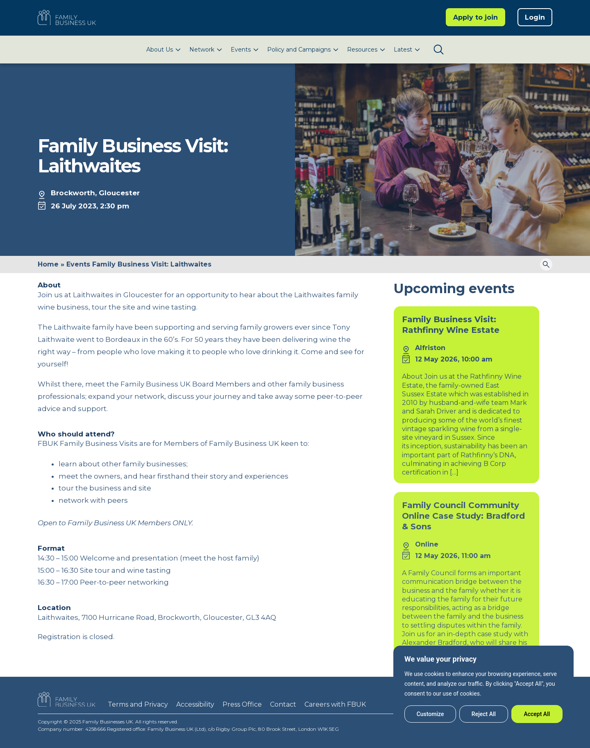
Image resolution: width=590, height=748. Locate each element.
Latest (403, 49)
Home (48, 264)
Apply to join (475, 17)
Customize (430, 714)
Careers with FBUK (335, 704)
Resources (362, 49)
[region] (483, 689)
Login (535, 17)
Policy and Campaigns (299, 49)
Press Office (242, 704)
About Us (159, 49)
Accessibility (195, 704)
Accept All (537, 714)
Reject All (484, 714)
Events (241, 49)
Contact (283, 704)
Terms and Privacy (138, 704)
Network (201, 49)
